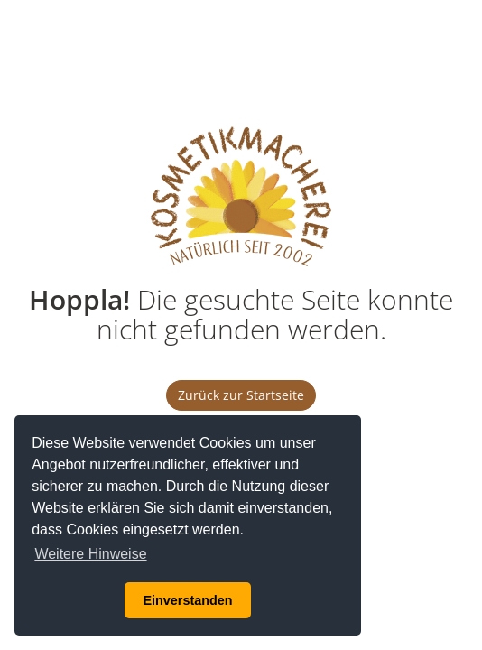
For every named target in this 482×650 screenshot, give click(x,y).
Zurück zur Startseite (241, 395)
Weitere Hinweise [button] (90, 554)
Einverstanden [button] (187, 600)
